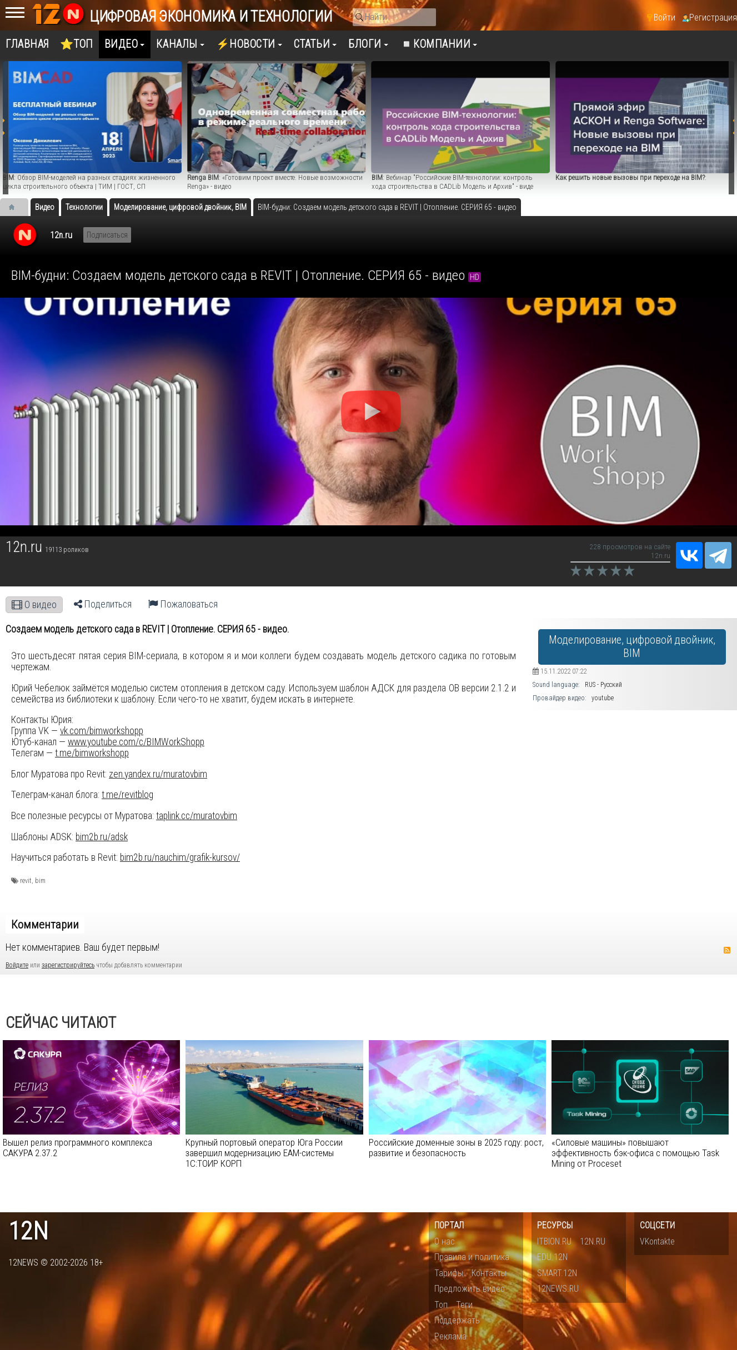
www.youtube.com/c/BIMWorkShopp (136, 741)
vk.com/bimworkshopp (101, 730)
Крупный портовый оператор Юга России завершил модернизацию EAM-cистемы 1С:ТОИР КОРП (264, 1153)
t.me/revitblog (127, 794)
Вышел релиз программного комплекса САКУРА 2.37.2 (77, 1147)
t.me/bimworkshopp (92, 753)
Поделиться (103, 604)
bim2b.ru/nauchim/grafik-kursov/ (180, 857)
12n (28, 1231)
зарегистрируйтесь (68, 965)
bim (40, 881)
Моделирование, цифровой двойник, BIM (632, 647)
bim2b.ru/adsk (102, 836)
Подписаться (107, 234)
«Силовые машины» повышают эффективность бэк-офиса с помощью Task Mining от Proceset (635, 1153)
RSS (727, 950)
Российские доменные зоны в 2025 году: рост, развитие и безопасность (456, 1147)
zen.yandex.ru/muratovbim (158, 774)
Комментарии (45, 924)
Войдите (17, 965)
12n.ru (61, 235)
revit (26, 881)
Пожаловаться (183, 604)
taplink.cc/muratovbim (196, 815)
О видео (34, 604)
